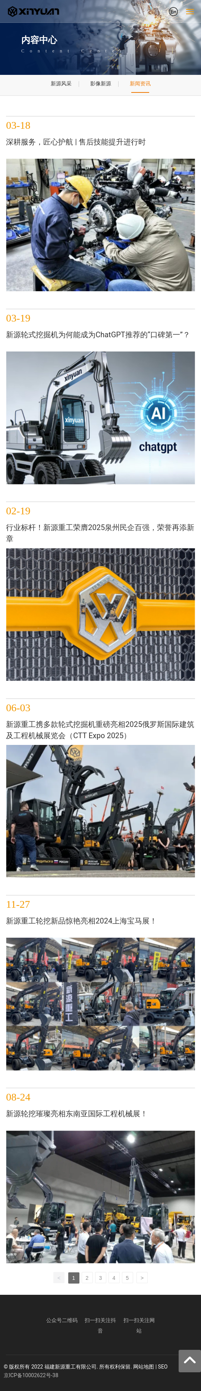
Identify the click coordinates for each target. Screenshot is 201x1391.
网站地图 (143, 1367)
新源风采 (61, 83)
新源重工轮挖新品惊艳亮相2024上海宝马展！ (81, 920)
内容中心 (39, 40)
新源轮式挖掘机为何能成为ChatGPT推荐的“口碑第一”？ (98, 334)
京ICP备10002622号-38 (31, 1375)
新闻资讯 (140, 83)
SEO (163, 1367)
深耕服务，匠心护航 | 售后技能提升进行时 (76, 141)
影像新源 (100, 83)
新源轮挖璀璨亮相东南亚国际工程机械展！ (77, 1113)
